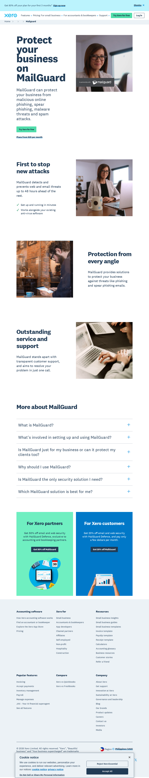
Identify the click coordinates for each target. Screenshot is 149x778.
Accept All (107, 771)
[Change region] (122, 750)
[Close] (129, 757)
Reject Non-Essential (107, 764)
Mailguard (31, 22)
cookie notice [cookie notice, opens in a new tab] (39, 769)
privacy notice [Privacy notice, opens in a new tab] (55, 769)
